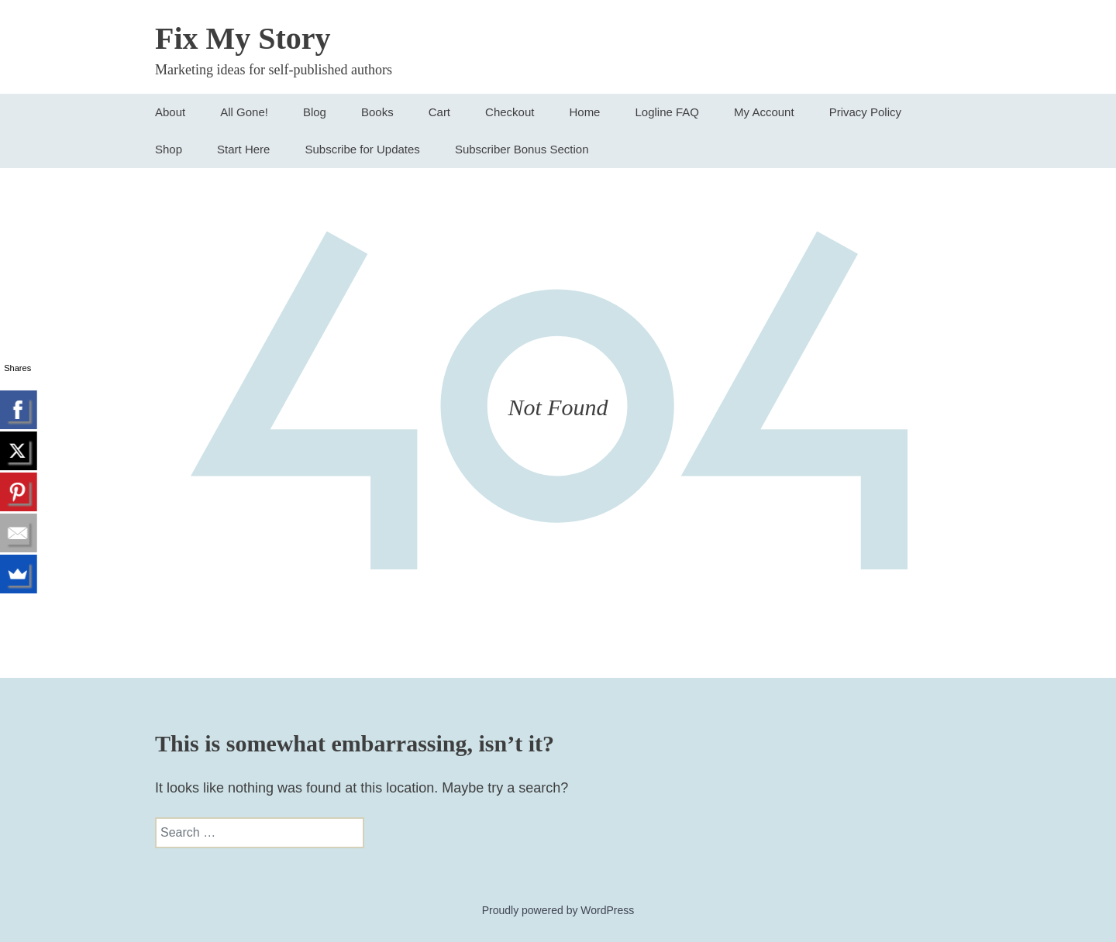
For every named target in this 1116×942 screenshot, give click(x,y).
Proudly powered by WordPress (558, 910)
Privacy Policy (865, 112)
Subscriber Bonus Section (522, 149)
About (170, 112)
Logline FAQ (667, 112)
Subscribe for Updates (362, 149)
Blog (314, 112)
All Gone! (244, 112)
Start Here (243, 149)
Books (377, 112)
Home (584, 112)
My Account (764, 112)
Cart (439, 112)
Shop (168, 149)
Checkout (509, 112)
